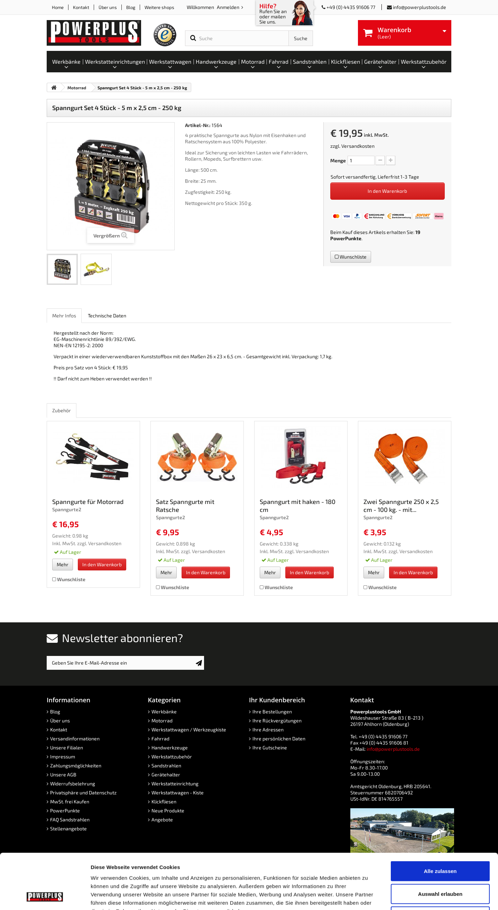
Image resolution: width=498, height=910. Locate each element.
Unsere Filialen (66, 747)
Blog (130, 7)
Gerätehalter (165, 774)
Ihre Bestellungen (272, 711)
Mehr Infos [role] (64, 315)
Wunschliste (351, 257)
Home (58, 7)
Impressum (62, 756)
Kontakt (81, 7)
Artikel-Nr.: (198, 125)
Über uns (108, 7)
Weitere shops (159, 7)
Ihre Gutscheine (269, 747)
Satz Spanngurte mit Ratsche (185, 505)
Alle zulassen (440, 819)
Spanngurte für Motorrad (87, 501)
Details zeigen (367, 896)
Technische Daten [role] (107, 315)
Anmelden (228, 7)
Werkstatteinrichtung (175, 783)
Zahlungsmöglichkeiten (75, 765)
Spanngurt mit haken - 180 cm (297, 505)
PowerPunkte (345, 238)
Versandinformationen (75, 738)
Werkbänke (164, 711)
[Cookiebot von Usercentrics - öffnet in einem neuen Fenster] (45, 896)
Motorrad (162, 720)
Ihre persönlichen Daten (278, 738)
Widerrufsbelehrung (72, 783)
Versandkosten (358, 146)
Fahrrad (160, 738)
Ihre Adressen (268, 729)
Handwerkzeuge (169, 747)
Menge (338, 160)
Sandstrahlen (166, 765)
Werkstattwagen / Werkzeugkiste (188, 729)
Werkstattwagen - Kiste (177, 792)
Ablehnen (440, 864)
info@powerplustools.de (419, 7)
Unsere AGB (63, 774)
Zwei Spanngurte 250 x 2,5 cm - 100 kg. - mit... (401, 505)
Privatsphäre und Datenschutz (83, 792)
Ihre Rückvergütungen (277, 720)
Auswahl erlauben (440, 842)
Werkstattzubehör (171, 756)
